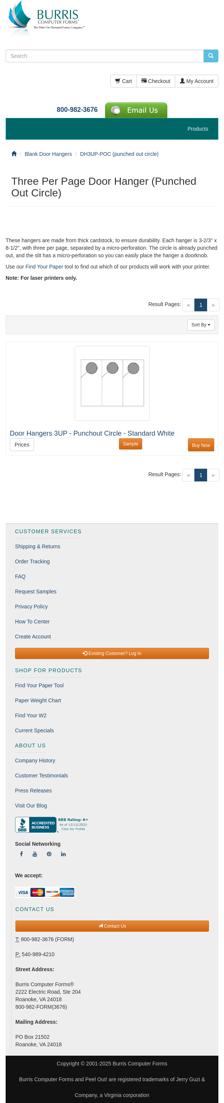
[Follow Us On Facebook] (21, 854)
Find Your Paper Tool (39, 685)
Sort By (200, 324)
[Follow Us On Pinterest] (49, 854)
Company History (35, 760)
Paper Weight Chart (38, 700)
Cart (123, 81)
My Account (196, 81)
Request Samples (36, 591)
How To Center (32, 622)
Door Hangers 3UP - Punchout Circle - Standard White (92, 433)
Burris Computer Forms (140, 1064)
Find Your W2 (31, 715)
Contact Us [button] (112, 926)
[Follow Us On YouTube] (35, 854)
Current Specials (34, 730)
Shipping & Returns (37, 546)
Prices (22, 445)
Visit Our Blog (31, 806)
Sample (130, 444)
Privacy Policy (31, 607)
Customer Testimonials (41, 776)
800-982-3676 (77, 109)
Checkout (155, 81)
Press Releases (33, 791)
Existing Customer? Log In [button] (112, 653)
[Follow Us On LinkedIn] (63, 854)
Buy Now (201, 445)
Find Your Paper (44, 267)
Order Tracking (32, 561)
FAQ (20, 576)
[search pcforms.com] (210, 56)
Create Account (33, 637)
